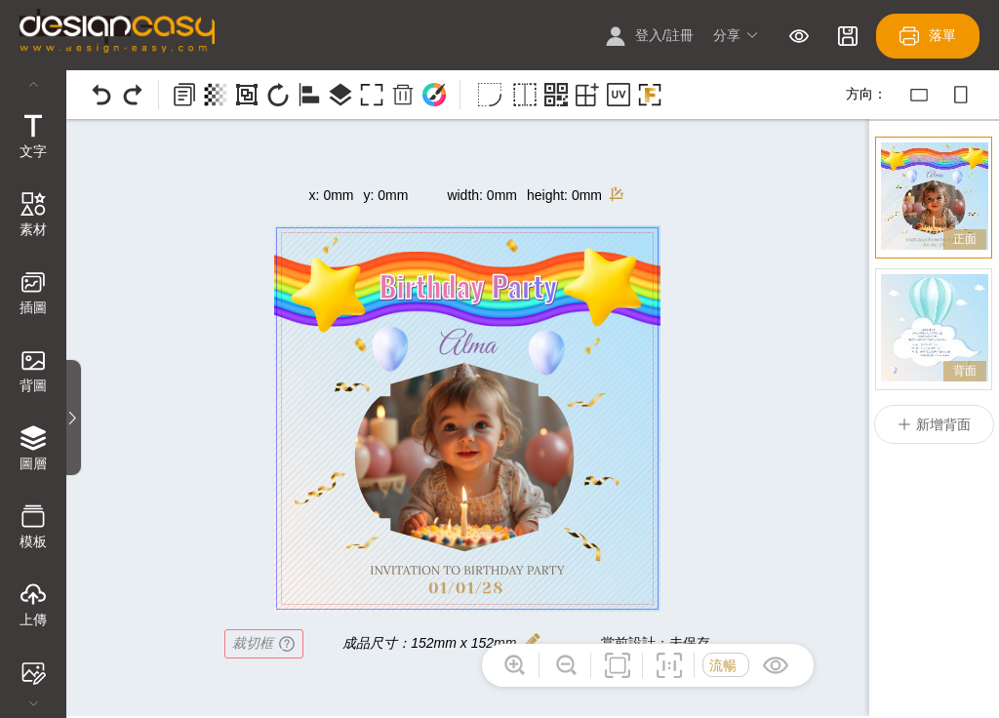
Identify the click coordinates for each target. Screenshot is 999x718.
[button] (736, 36)
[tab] (33, 139)
